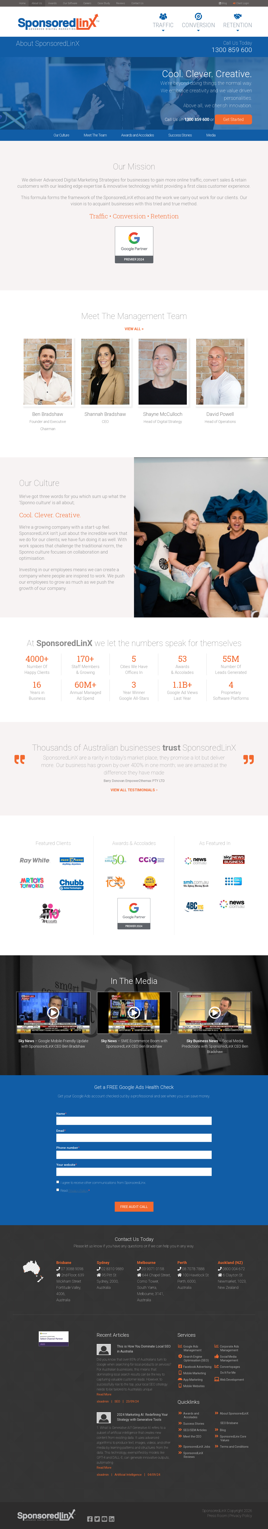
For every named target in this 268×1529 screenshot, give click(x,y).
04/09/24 (154, 1475)
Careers (87, 3)
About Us (37, 3)
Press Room (217, 1515)
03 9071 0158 (153, 1269)
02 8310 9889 (112, 1269)
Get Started (233, 119)
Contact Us (137, 3)
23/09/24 (132, 1401)
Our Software (70, 3)
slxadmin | (106, 1401)
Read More (104, 1394)
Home (22, 3)
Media (210, 135)
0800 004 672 (233, 1269)
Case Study (104, 3)
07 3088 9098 (72, 1269)
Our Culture (61, 135)
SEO (117, 1401)
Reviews (120, 3)
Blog (223, 3)
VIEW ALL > (134, 329)
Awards (52, 3)
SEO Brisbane (229, 1423)
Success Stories (180, 135)
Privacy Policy (78, 1191)
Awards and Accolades (137, 135)
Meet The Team (95, 135)
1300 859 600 (231, 50)
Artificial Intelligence (128, 1475)
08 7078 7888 (193, 1269)
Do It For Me (228, 1372)
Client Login (241, 3)
